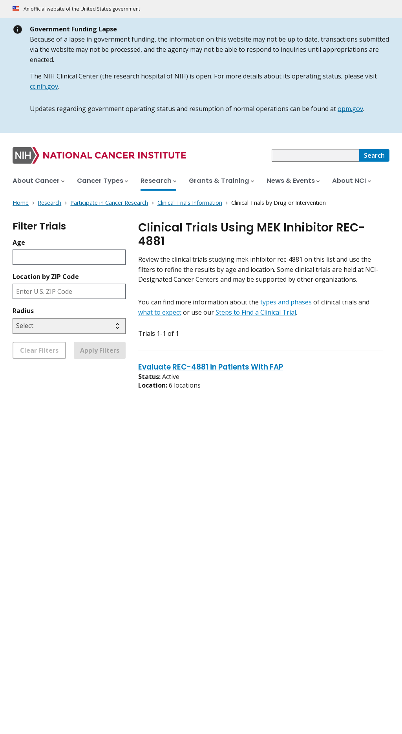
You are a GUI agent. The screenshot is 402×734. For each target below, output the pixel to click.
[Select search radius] (69, 326)
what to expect (159, 312)
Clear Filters (39, 350)
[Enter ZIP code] (69, 291)
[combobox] (315, 155)
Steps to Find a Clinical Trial (256, 312)
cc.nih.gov (44, 86)
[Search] (374, 155)
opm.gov (350, 108)
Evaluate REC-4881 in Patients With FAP (210, 367)
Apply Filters (99, 350)
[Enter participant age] (69, 257)
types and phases (286, 302)
